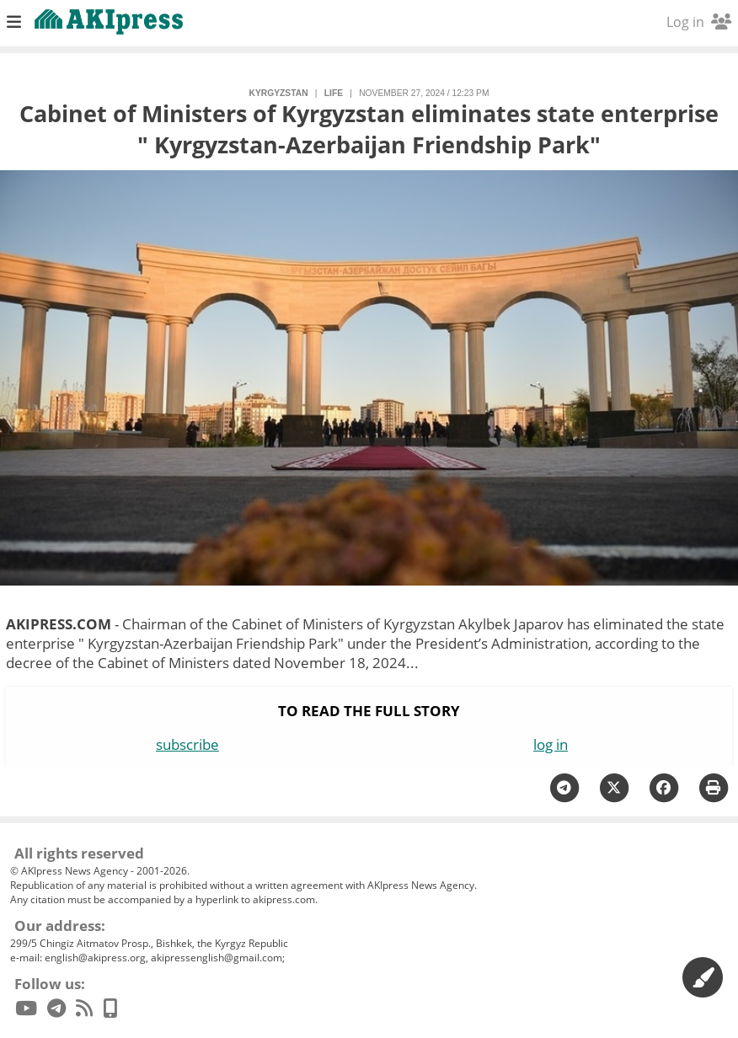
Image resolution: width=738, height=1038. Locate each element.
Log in (698, 22)
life (333, 93)
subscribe (187, 744)
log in (550, 744)
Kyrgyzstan (278, 93)
